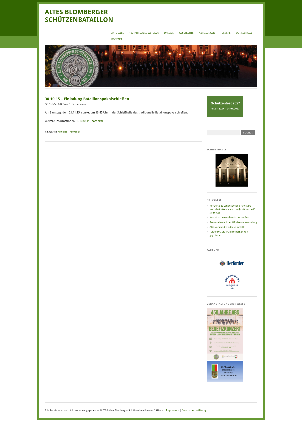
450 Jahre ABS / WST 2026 (144, 32)
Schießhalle (244, 32)
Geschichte (186, 32)
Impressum (172, 410)
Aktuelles (117, 32)
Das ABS (169, 32)
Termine (225, 32)
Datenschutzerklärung (194, 410)
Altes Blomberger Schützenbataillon (79, 15)
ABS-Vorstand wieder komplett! (227, 227)
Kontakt (116, 39)
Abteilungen (207, 32)
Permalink (75, 131)
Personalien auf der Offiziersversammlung (233, 222)
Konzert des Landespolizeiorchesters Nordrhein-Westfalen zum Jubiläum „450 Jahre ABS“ (232, 209)
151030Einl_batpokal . (90, 121)
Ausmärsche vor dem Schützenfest (229, 217)
